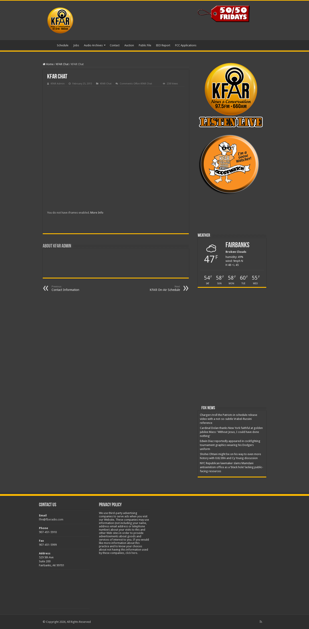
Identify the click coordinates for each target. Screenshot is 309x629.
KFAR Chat (62, 64)
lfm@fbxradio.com (51, 519)
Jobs (76, 45)
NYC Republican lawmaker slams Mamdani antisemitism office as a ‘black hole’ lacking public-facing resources (231, 467)
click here (131, 553)
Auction (129, 45)
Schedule (62, 45)
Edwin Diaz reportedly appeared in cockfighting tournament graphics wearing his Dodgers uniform (230, 445)
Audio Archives (93, 45)
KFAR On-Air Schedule (157, 288)
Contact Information (74, 288)
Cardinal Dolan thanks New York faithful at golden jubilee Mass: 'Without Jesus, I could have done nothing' (231, 432)
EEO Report (163, 45)
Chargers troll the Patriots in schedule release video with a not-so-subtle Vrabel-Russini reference (228, 419)
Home (48, 44)
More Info (96, 212)
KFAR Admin (58, 83)
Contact (115, 45)
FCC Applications (185, 45)
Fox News (208, 408)
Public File (145, 45)
